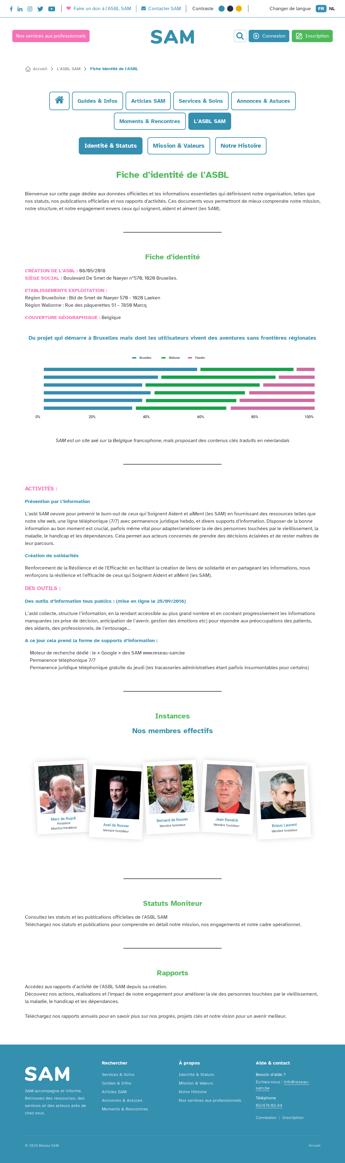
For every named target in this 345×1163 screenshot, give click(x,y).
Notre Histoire (193, 1091)
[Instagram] (29, 10)
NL (332, 9)
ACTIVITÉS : (41, 488)
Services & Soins (118, 1074)
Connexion (269, 36)
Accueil (314, 1145)
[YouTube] (51, 10)
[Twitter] (40, 10)
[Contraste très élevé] (230, 9)
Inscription (312, 36)
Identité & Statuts (196, 1074)
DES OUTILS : (42, 588)
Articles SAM (114, 1091)
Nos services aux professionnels (51, 36)
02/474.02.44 (269, 1105)
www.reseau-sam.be (164, 653)
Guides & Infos (116, 1083)
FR (321, 9)
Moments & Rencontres (125, 1109)
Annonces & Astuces (122, 1100)
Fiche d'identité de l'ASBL (172, 175)
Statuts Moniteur (172, 903)
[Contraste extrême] (239, 9)
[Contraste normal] (222, 9)
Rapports (172, 972)
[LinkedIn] (20, 10)
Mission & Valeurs (196, 1083)
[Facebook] (11, 10)
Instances (172, 716)
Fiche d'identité (172, 257)
